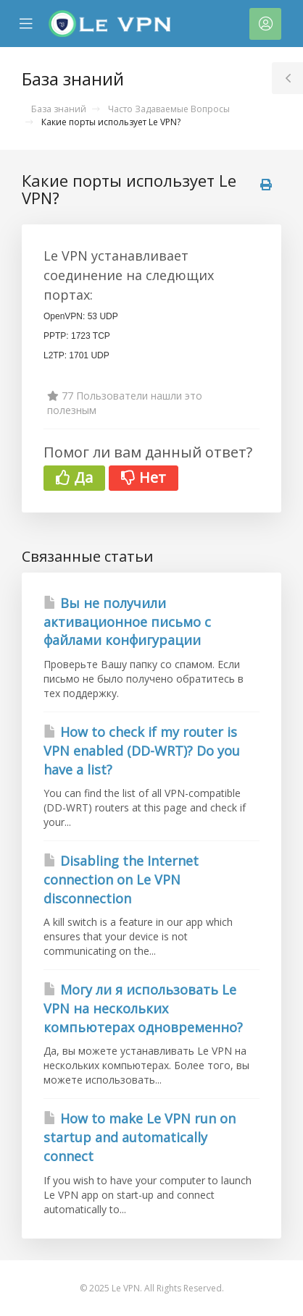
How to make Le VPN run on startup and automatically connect (139, 1137)
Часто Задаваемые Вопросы (169, 109)
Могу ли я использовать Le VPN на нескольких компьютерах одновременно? (143, 1008)
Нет (143, 477)
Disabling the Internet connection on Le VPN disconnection (121, 879)
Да (74, 477)
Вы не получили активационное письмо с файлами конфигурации (127, 621)
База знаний (58, 109)
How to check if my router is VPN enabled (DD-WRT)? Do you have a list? (141, 750)
